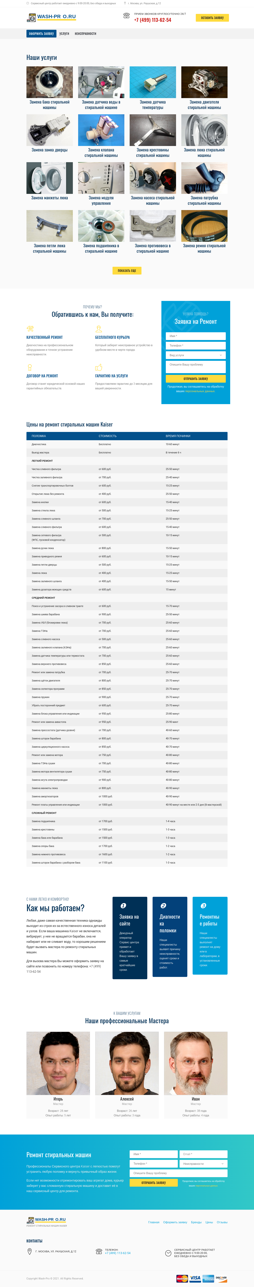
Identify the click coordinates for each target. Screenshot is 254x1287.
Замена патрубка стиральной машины (204, 200)
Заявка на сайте (129, 919)
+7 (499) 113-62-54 (153, 19)
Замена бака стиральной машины (49, 104)
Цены (209, 1222)
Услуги (64, 34)
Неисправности (85, 34)
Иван (196, 1098)
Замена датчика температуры (153, 104)
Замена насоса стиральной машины (153, 200)
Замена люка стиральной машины (204, 152)
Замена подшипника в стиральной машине (101, 248)
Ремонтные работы (210, 919)
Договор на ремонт (42, 375)
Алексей (127, 1098)
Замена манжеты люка (49, 197)
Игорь (58, 1098)
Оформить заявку (41, 34)
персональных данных (200, 391)
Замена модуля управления (101, 200)
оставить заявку (211, 18)
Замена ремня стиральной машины (204, 248)
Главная (153, 1222)
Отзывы (222, 1222)
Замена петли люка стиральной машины (49, 248)
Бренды (196, 1222)
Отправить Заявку (196, 379)
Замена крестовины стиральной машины (152, 152)
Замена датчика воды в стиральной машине (101, 104)
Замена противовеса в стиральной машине (153, 248)
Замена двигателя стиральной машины (204, 104)
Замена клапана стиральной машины (101, 152)
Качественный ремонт (44, 337)
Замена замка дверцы (50, 149)
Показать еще (127, 271)
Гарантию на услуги (111, 375)
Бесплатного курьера (112, 337)
